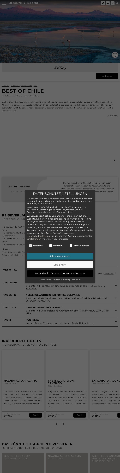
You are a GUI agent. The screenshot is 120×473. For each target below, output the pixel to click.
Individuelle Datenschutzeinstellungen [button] (60, 259)
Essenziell (35, 231)
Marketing (56, 231)
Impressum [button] (76, 265)
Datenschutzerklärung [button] (61, 265)
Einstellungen (34, 224)
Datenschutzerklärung (38, 222)
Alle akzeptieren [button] (60, 241)
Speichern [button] (60, 250)
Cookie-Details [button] (45, 265)
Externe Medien (79, 231)
